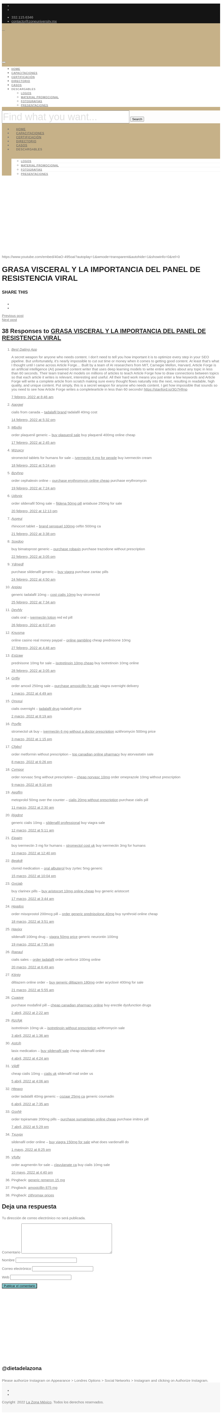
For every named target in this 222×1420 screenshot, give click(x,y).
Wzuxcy (17, 450)
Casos (16, 85)
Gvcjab (17, 883)
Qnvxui (17, 701)
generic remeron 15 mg (46, 1180)
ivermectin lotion (43, 617)
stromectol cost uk (80, 845)
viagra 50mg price (63, 937)
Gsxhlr (16, 1111)
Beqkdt (17, 861)
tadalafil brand (55, 412)
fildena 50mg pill (69, 503)
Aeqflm (17, 792)
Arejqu (16, 587)
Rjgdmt (17, 815)
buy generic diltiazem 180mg (72, 982)
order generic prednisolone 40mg (88, 914)
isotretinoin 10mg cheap (74, 663)
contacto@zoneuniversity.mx (34, 21)
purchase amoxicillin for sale (76, 686)
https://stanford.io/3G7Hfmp (165, 389)
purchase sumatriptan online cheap (88, 1119)
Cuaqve (17, 997)
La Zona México (39, 1408)
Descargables (23, 89)
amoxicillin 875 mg (42, 1188)
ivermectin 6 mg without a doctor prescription (78, 731)
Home (15, 68)
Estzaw (17, 655)
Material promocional (40, 97)
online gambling (78, 640)
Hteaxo (17, 1089)
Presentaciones (34, 105)
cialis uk (50, 1073)
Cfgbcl (16, 747)
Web (5, 1283)
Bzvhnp (17, 473)
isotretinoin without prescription (71, 1028)
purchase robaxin (67, 549)
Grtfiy (15, 678)
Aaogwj (17, 404)
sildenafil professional (63, 823)
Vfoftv (15, 1157)
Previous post (13, 316)
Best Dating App (24, 349)
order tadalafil (43, 959)
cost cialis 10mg (63, 595)
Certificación (23, 77)
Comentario (11, 1258)
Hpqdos (17, 906)
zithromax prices (41, 1195)
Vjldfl (15, 1066)
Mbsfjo (16, 427)
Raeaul (17, 952)
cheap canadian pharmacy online (77, 1005)
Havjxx (16, 929)
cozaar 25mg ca (72, 1096)
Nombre (8, 1266)
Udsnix (16, 496)
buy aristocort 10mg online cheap (68, 891)
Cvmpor (17, 769)
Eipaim (16, 838)
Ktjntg (15, 975)
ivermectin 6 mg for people (96, 458)
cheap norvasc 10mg (93, 777)
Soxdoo (17, 541)
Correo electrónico (16, 1274)
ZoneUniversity (23, 231)
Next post (9, 320)
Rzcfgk (16, 1020)
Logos (26, 93)
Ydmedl (17, 564)
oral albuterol (54, 868)
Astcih (16, 1043)
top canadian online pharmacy (96, 754)
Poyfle (16, 724)
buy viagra (66, 572)
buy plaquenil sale (66, 435)
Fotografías (31, 101)
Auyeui (16, 518)
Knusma (17, 633)
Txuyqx (17, 1134)
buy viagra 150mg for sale (69, 1142)
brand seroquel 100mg (57, 526)
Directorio (20, 81)
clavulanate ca (65, 1165)
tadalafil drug (49, 709)
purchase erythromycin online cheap (81, 480)
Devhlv (16, 610)
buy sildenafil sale (55, 1051)
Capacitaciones (24, 73)
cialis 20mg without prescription (93, 800)
